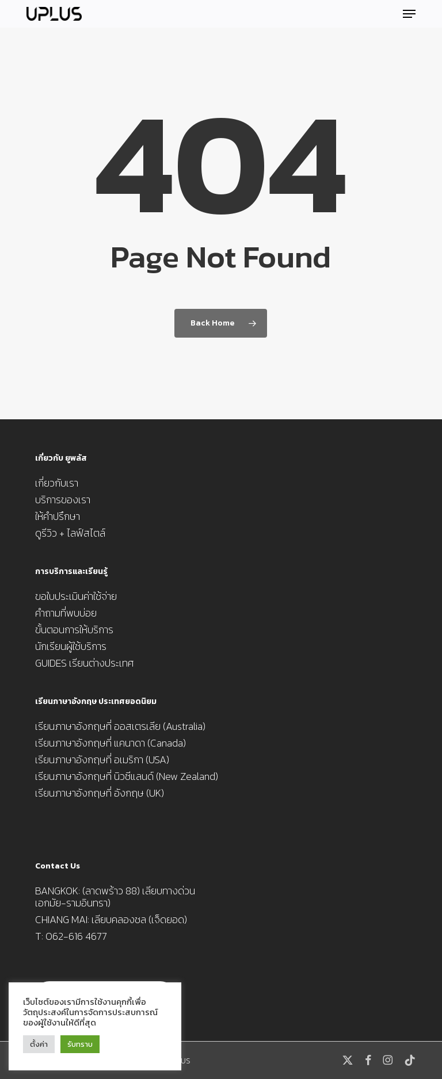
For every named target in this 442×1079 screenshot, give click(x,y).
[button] (409, 14)
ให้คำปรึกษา (57, 516)
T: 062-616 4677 (71, 936)
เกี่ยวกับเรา (56, 483)
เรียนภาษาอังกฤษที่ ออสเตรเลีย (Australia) (120, 726)
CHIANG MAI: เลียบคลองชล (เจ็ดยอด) (111, 919)
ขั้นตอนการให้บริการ (74, 629)
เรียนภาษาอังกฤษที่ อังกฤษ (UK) (99, 793)
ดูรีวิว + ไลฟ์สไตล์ (70, 533)
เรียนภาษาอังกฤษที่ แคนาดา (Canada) (110, 743)
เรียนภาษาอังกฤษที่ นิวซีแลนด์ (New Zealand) (126, 776)
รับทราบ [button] (80, 1044)
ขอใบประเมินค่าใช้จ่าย (76, 596)
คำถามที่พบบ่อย (66, 613)
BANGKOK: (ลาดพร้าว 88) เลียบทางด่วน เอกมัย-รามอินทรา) (115, 897)
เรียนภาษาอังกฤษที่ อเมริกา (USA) (102, 759)
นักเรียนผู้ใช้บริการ (70, 646)
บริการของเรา (62, 499)
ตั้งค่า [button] (39, 1044)
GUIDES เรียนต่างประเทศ (84, 663)
